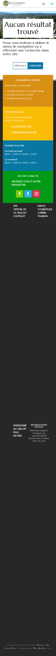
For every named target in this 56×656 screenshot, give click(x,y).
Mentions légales (39, 430)
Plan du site (39, 441)
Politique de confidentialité (39, 434)
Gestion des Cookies (39, 438)
